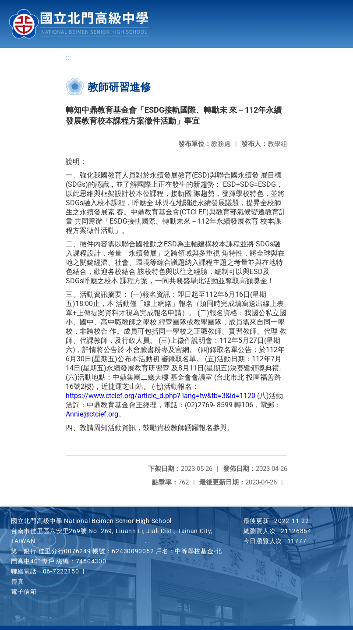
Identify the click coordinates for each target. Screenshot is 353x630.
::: (68, 57)
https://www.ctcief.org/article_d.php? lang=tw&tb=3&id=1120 (160, 396)
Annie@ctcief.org (92, 414)
